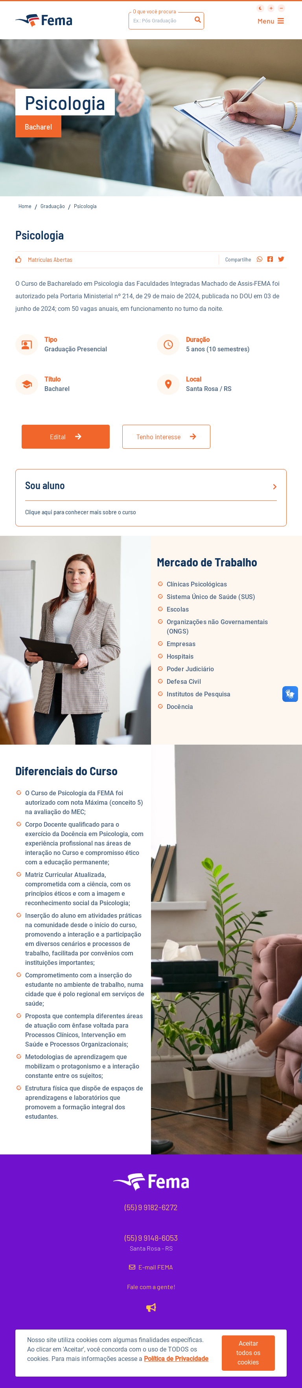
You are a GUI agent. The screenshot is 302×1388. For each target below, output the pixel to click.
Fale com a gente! (151, 1286)
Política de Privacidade (176, 1358)
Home (24, 206)
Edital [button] (65, 436)
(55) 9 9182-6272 (151, 1207)
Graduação (53, 206)
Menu (271, 21)
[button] (259, 259)
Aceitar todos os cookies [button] (248, 1353)
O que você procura (154, 11)
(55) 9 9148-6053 (151, 1237)
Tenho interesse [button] (166, 436)
